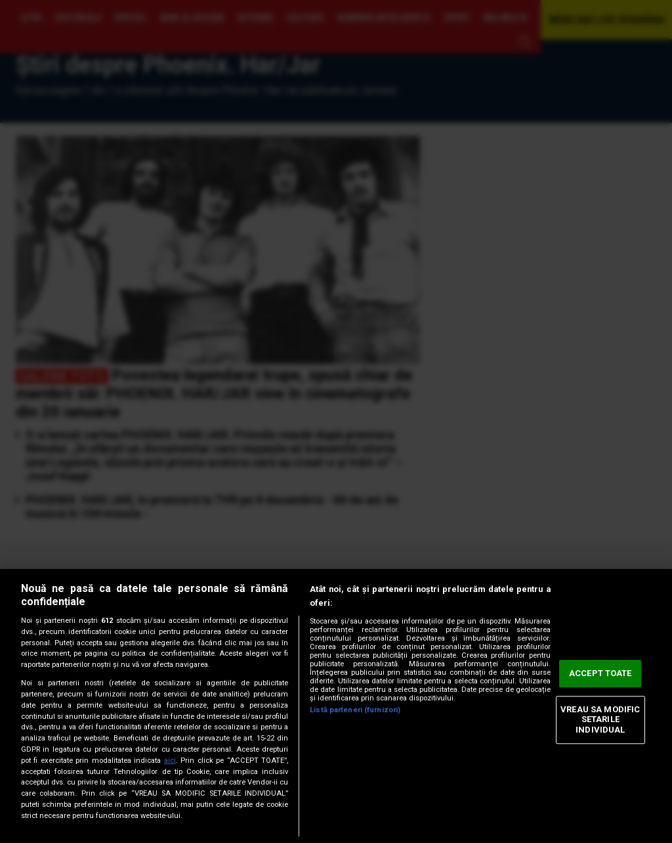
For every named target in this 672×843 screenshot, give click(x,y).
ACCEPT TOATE (600, 674)
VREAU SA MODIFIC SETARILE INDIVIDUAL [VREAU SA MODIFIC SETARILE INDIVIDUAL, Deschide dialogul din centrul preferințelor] (600, 719)
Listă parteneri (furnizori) (355, 710)
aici (170, 760)
